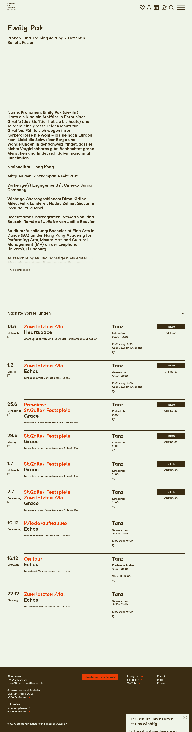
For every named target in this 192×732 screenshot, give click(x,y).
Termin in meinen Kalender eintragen (8, 337)
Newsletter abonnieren (99, 677)
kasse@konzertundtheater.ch (25, 683)
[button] (142, 7)
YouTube (132, 683)
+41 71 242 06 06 (17, 679)
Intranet (180, 723)
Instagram (133, 676)
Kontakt (161, 676)
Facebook (133, 679)
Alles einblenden (20, 269)
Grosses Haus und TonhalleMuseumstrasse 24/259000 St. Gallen (23, 694)
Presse (161, 683)
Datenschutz (156, 723)
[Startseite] (11, 6)
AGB (169, 723)
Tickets (170, 326)
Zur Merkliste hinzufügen (113, 352)
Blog (160, 679)
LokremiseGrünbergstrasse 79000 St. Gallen (18, 708)
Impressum (140, 723)
